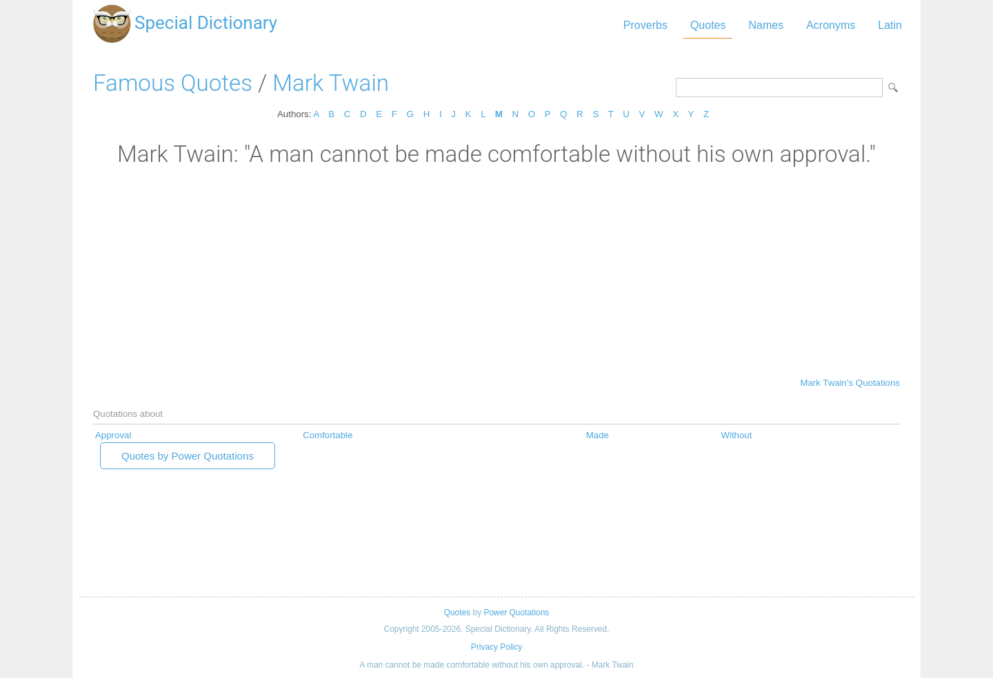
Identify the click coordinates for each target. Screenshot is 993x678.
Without (736, 435)
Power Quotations (516, 612)
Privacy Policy (496, 647)
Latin (890, 25)
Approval (113, 435)
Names (765, 25)
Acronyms (830, 25)
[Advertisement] (496, 270)
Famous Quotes (172, 83)
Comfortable (327, 435)
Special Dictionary (205, 22)
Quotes (708, 25)
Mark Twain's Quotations (850, 383)
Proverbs (645, 25)
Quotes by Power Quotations (187, 456)
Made (597, 435)
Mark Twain (330, 83)
